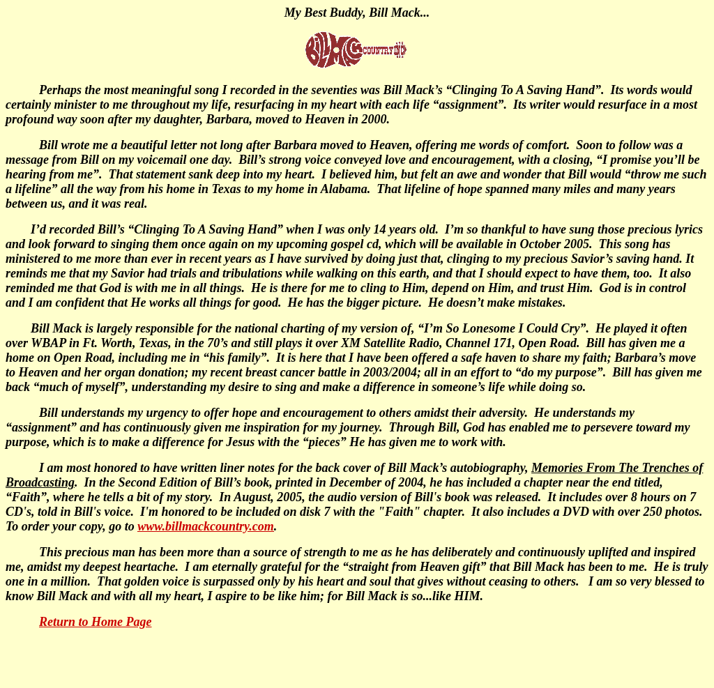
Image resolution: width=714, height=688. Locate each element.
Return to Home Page (95, 622)
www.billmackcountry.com (205, 526)
